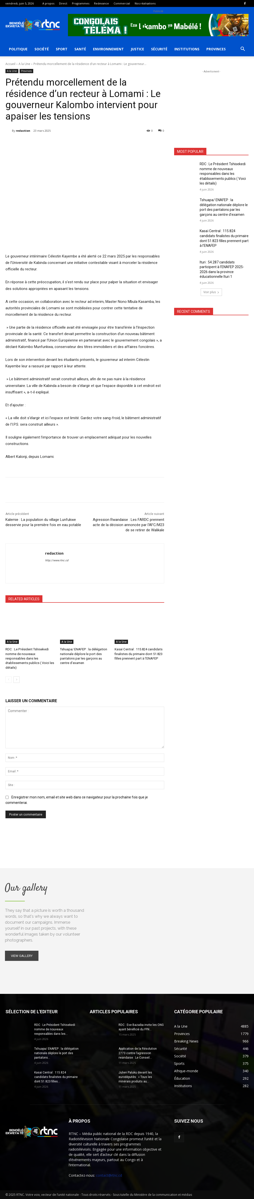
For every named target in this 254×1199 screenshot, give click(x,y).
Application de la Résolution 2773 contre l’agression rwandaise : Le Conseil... (138, 1053)
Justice (137, 49)
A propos (48, 3)
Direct (63, 3)
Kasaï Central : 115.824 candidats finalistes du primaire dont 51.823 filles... (56, 1077)
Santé (80, 49)
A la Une (24, 64)
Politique (18, 49)
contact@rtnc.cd (109, 1175)
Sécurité (159, 49)
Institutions (186, 49)
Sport (61, 49)
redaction (23, 130)
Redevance (101, 3)
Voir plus (211, 292)
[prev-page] (8, 679)
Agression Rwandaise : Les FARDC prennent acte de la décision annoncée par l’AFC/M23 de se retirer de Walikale (128, 524)
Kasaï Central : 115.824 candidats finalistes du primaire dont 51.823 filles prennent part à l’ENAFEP (138, 653)
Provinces (216, 49)
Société (41, 49)
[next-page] (16, 679)
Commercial (122, 3)
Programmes (80, 3)
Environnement (108, 49)
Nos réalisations (145, 3)
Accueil (10, 64)
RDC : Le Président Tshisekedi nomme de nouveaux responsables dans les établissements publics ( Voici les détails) (29, 658)
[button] (243, 49)
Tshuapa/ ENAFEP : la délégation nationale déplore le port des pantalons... (56, 1053)
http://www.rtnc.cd (56, 560)
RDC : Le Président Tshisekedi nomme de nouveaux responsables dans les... (54, 1029)
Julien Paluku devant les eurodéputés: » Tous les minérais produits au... (135, 1077)
